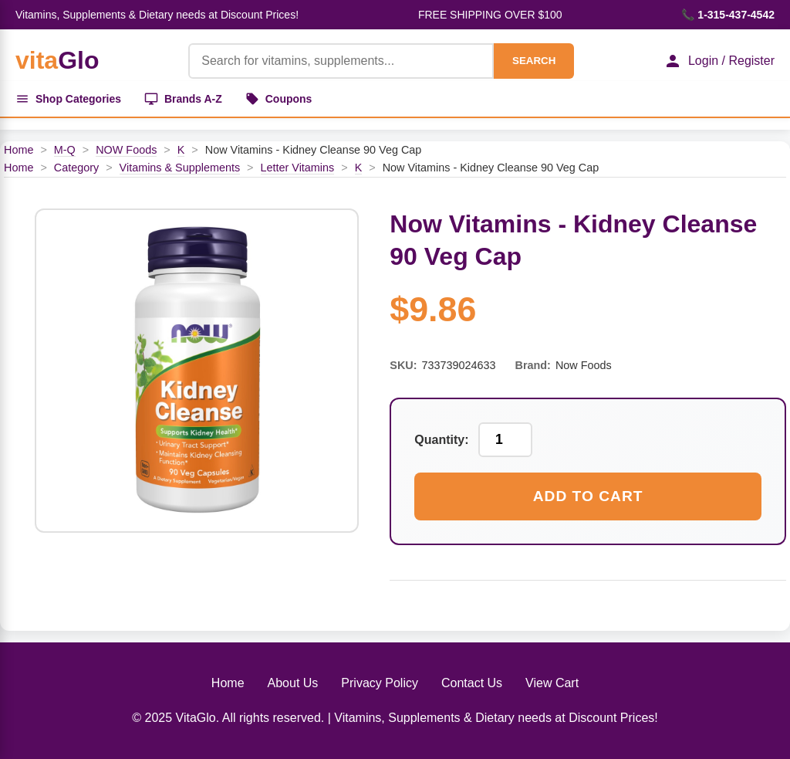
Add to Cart (588, 496)
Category (76, 167)
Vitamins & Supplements (180, 167)
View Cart (552, 683)
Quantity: (441, 439)
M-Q (65, 150)
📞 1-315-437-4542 (728, 14)
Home (18, 150)
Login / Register (719, 61)
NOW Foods (126, 150)
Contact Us (471, 683)
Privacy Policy (379, 683)
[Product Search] (341, 61)
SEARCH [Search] (533, 60)
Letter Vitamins (298, 167)
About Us (293, 683)
